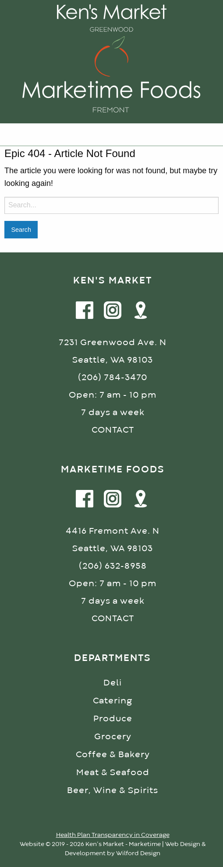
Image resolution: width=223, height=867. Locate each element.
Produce (112, 719)
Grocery (112, 737)
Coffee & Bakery (113, 755)
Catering (112, 701)
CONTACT (113, 430)
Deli (112, 683)
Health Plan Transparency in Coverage (113, 835)
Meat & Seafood (112, 772)
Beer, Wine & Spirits (112, 790)
